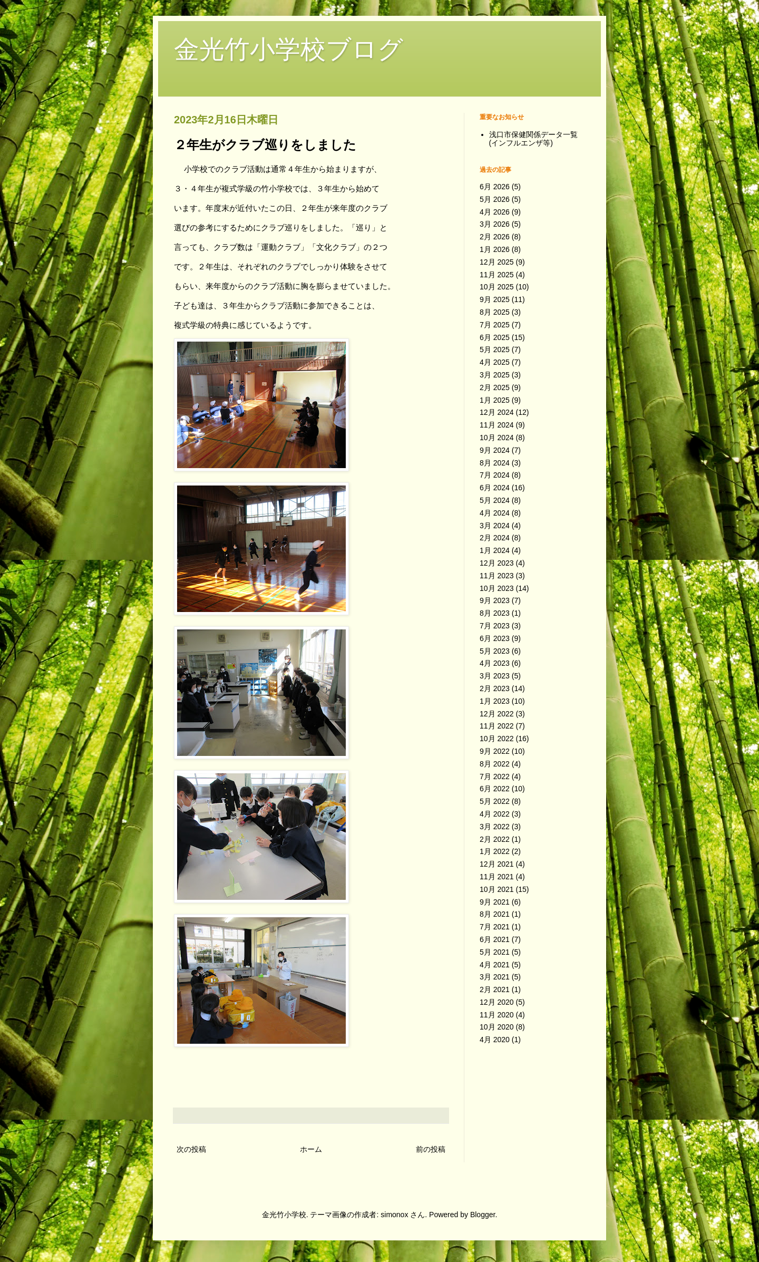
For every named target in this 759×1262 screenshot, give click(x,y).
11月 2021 (497, 876)
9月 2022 (495, 751)
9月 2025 (495, 299)
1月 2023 (495, 701)
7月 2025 (495, 325)
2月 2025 (495, 387)
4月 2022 (495, 814)
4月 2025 (495, 362)
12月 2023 (497, 563)
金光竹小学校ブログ (288, 49)
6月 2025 (495, 337)
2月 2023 (495, 688)
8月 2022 (495, 764)
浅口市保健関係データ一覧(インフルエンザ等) (533, 139)
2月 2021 (495, 989)
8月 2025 (495, 312)
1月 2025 (495, 400)
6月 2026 (495, 186)
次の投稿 (191, 1149)
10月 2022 (497, 738)
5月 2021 (495, 952)
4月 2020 (495, 1039)
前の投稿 (430, 1149)
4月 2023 (495, 663)
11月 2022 (497, 726)
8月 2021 (495, 914)
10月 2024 (497, 437)
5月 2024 (495, 500)
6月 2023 (495, 638)
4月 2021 (495, 964)
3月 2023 (495, 676)
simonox (394, 1214)
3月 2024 (495, 525)
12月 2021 (497, 864)
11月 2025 (497, 274)
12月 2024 (497, 412)
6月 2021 (495, 939)
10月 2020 (497, 1027)
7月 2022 (495, 776)
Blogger (482, 1214)
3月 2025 (495, 375)
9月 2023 (495, 600)
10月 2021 (497, 889)
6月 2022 (495, 788)
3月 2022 (495, 826)
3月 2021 (495, 977)
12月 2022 (497, 714)
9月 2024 (495, 450)
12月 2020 (497, 1002)
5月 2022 (495, 801)
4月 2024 (495, 513)
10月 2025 (497, 287)
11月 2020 (497, 1015)
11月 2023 (497, 575)
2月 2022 (495, 839)
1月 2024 (495, 550)
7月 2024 (495, 475)
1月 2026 (495, 249)
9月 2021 (495, 902)
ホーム (311, 1149)
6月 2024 (495, 487)
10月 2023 (497, 588)
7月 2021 (495, 927)
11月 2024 (497, 425)
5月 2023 (495, 651)
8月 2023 (495, 613)
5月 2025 (495, 349)
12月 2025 (497, 262)
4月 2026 (495, 212)
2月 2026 (495, 236)
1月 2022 (495, 851)
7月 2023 (495, 626)
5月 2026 (495, 199)
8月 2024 (495, 463)
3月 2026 (495, 224)
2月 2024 (495, 537)
